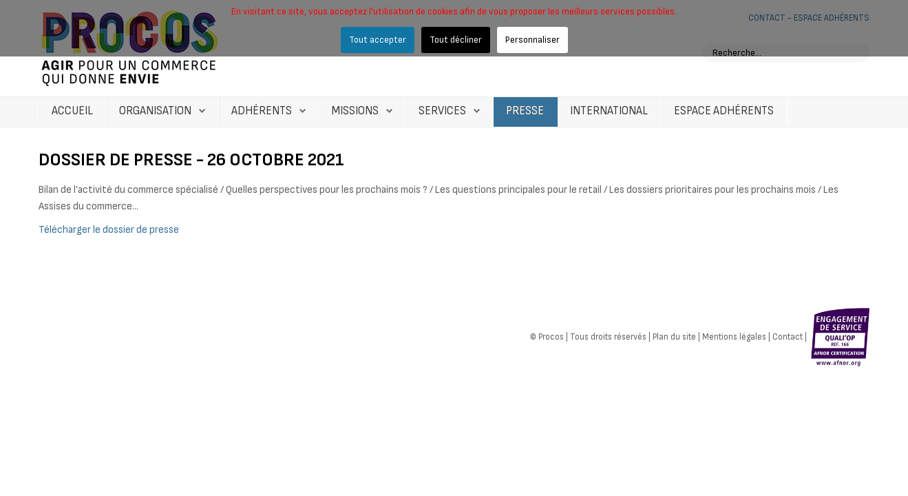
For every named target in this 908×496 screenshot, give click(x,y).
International (609, 111)
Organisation (155, 111)
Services (442, 111)
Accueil (72, 111)
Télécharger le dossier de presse (109, 229)
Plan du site (674, 336)
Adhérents (261, 111)
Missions (355, 111)
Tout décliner (456, 39)
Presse (525, 111)
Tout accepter (377, 39)
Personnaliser (532, 39)
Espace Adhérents (724, 111)
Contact (787, 336)
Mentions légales (734, 336)
